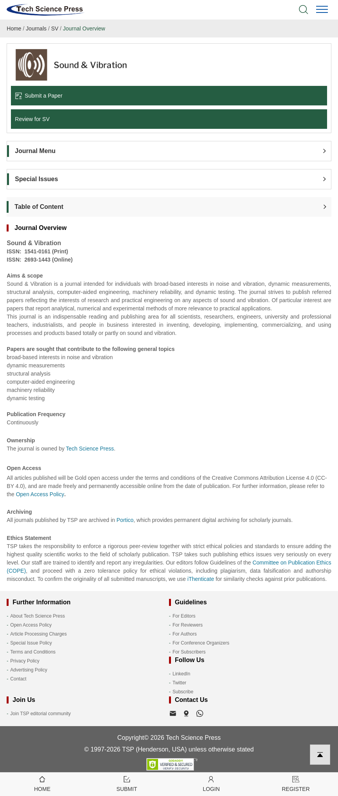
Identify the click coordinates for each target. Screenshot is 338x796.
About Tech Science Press (37, 616)
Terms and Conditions (32, 652)
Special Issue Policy (31, 643)
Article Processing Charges (38, 634)
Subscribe (183, 691)
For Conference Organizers (201, 643)
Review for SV (32, 119)
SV (55, 28)
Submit (127, 783)
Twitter (179, 683)
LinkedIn (181, 674)
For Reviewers (188, 625)
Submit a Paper (38, 96)
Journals (36, 28)
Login (211, 783)
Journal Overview (84, 28)
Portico (125, 520)
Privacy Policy (24, 661)
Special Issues (36, 179)
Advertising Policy (28, 670)
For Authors (185, 634)
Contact (18, 679)
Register (296, 783)
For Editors (184, 616)
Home (14, 28)
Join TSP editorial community (40, 713)
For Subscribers (189, 652)
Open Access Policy (31, 625)
